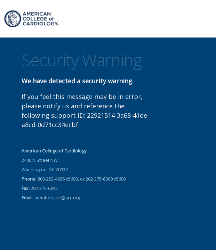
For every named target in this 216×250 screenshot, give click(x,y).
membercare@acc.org (57, 197)
